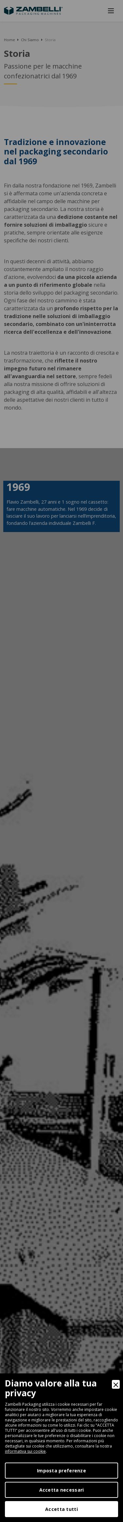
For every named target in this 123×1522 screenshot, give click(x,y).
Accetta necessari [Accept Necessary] (61, 1490)
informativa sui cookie (25, 1451)
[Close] (116, 1384)
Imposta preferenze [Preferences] (61, 1470)
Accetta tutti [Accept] (61, 1509)
